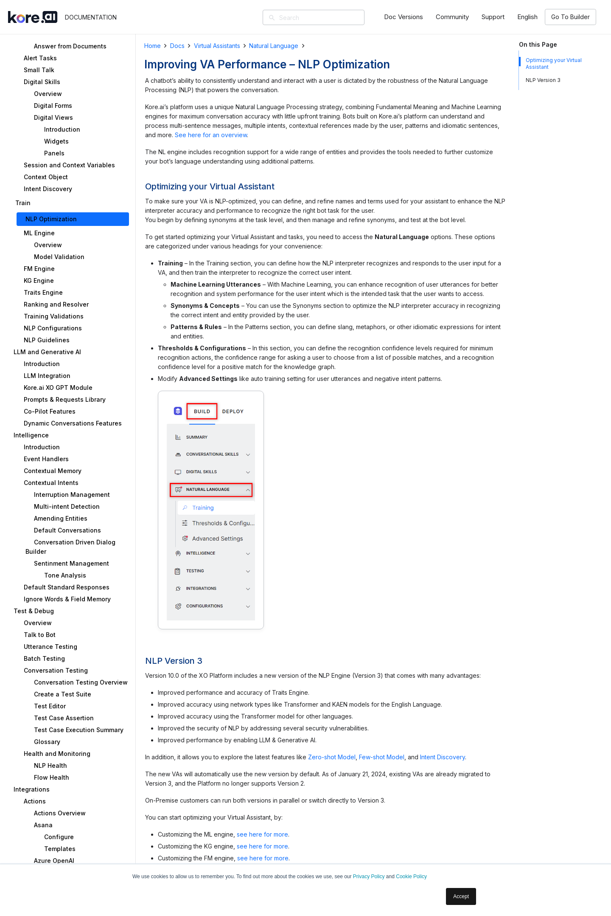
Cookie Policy (411, 876)
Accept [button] (461, 896)
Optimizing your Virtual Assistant (554, 63)
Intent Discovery (442, 757)
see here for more (262, 834)
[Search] (325, 17)
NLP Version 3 (543, 80)
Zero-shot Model (332, 757)
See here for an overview (211, 134)
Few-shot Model (381, 757)
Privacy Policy (369, 876)
